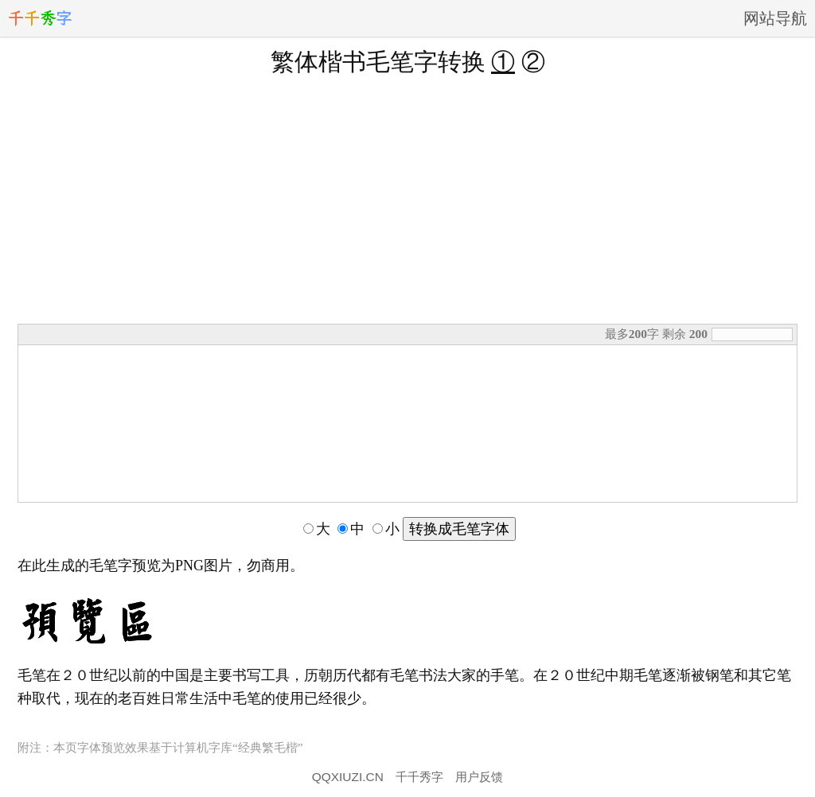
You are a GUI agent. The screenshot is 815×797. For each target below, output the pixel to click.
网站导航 (775, 18)
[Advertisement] (407, 198)
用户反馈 (479, 776)
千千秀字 (419, 776)
